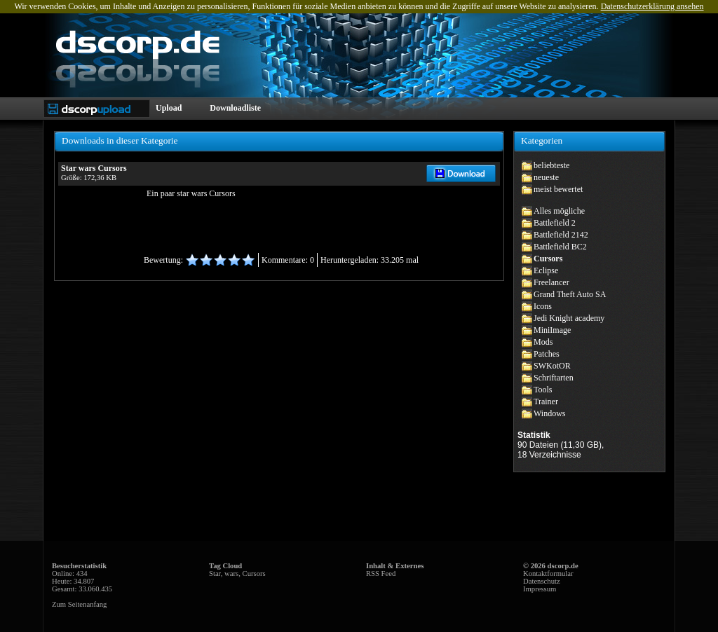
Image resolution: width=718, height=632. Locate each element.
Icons (543, 306)
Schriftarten (554, 378)
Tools (543, 389)
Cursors (548, 258)
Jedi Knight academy (569, 318)
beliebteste (551, 165)
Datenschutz (541, 581)
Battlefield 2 (555, 223)
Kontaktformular (548, 573)
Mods (543, 342)
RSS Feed (380, 573)
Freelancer (551, 282)
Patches (547, 354)
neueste (546, 177)
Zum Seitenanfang (79, 604)
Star (215, 573)
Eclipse (546, 270)
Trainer (546, 401)
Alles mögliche (559, 211)
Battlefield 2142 (561, 235)
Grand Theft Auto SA (570, 294)
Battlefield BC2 (560, 247)
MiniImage (552, 330)
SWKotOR (552, 366)
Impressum (539, 589)
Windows (550, 413)
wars (231, 573)
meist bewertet (558, 189)
